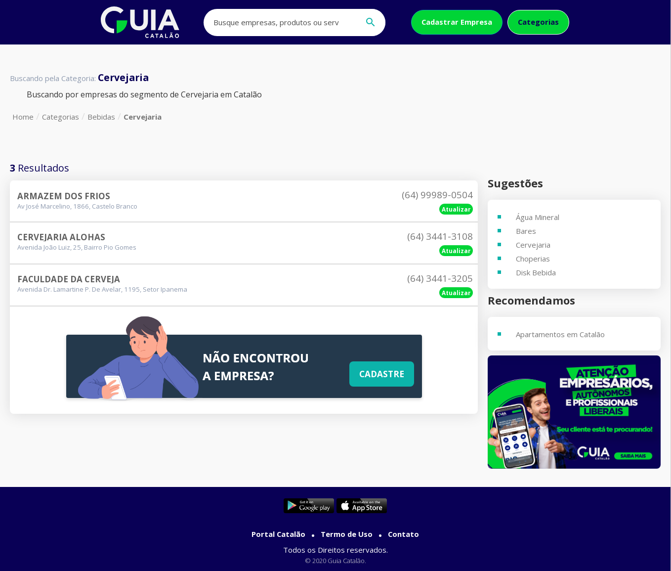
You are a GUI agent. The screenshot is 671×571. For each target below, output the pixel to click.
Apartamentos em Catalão (560, 334)
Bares (526, 231)
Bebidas (101, 117)
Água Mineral (537, 217)
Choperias (533, 259)
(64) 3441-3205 (440, 278)
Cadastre (381, 374)
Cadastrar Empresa (456, 22)
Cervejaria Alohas (61, 237)
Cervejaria (143, 117)
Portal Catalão (278, 534)
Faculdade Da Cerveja (68, 279)
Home (23, 117)
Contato (403, 534)
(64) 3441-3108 (440, 236)
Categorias (538, 22)
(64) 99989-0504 (437, 194)
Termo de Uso (347, 534)
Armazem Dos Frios (63, 196)
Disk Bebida (536, 272)
